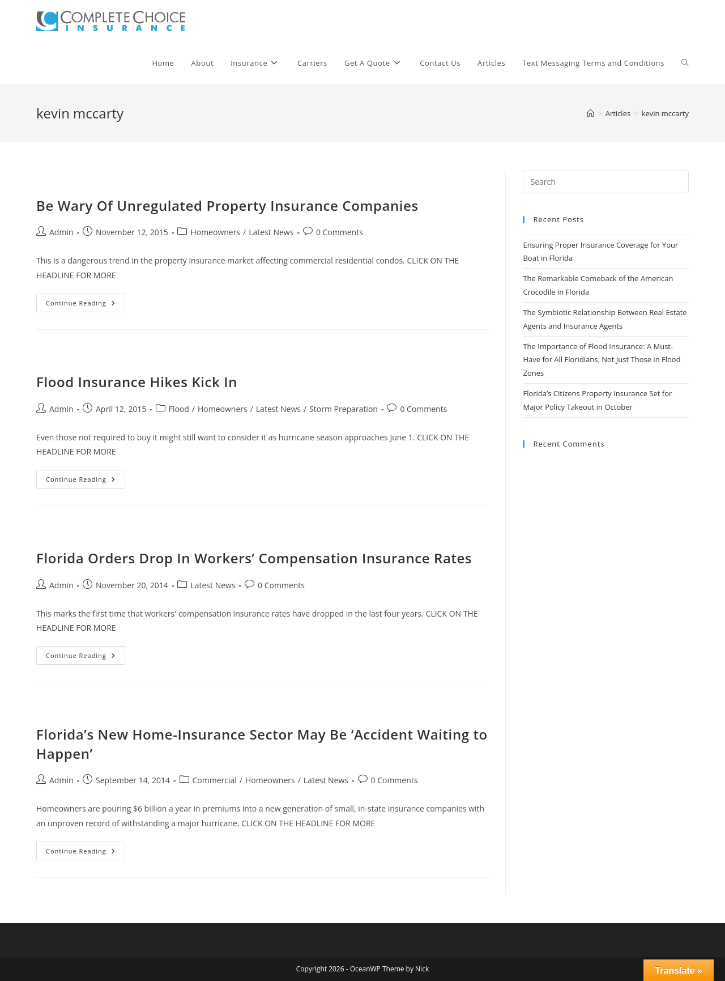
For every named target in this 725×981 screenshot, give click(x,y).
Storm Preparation (343, 409)
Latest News (271, 232)
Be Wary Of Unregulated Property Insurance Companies (227, 205)
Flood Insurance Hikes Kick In (136, 381)
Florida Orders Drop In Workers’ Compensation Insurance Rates (254, 558)
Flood (179, 409)
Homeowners (215, 232)
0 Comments (339, 232)
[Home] (590, 113)
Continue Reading (85, 305)
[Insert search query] (606, 182)
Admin (61, 232)
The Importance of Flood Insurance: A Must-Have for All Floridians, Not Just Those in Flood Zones (601, 359)
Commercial (215, 780)
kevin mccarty (665, 113)
